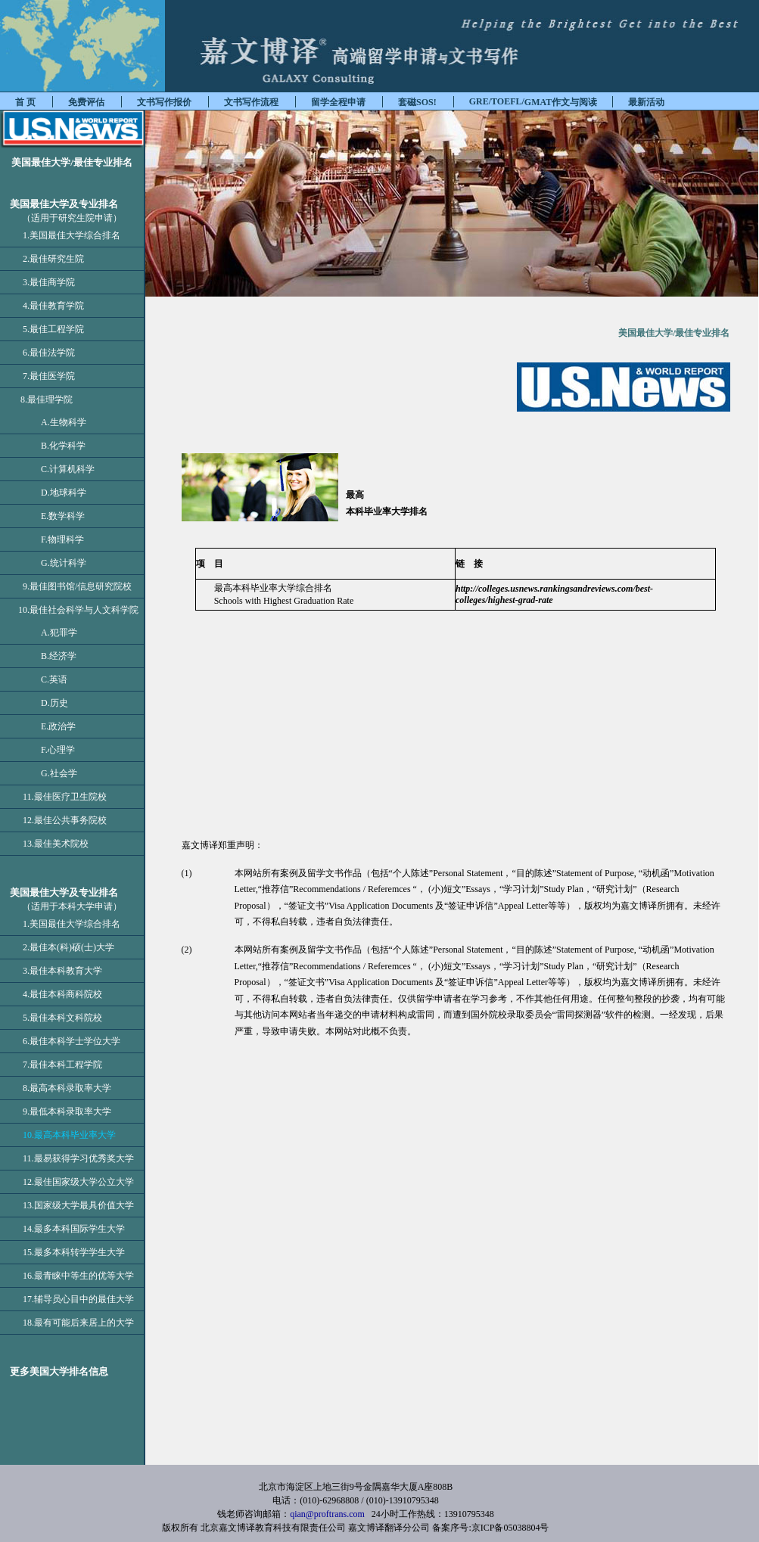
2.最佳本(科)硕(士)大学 (68, 947)
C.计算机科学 (59, 469)
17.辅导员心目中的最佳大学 (78, 1299)
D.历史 (45, 703)
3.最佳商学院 (49, 282)
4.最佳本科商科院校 (62, 994)
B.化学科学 (54, 445)
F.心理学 (49, 750)
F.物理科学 (53, 539)
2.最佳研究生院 (53, 258)
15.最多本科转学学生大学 (74, 1252)
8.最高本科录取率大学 (67, 1088)
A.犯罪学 (50, 632)
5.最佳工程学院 (53, 329)
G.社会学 (50, 773)
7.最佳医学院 (49, 376)
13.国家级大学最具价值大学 (78, 1205)
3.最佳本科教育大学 (62, 970)
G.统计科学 (54, 563)
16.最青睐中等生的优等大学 (78, 1275)
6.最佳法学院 (49, 352)
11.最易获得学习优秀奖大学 (78, 1158)
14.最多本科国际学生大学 (74, 1228)
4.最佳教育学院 (53, 305)
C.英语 (45, 679)
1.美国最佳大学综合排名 (71, 235)
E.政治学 (49, 726)
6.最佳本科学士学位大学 (71, 1041)
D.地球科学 (54, 492)
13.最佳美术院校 (56, 843)
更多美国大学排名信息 (54, 1371)
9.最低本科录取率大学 (67, 1111)
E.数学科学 (54, 516)
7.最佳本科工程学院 (62, 1064)
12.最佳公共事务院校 (65, 820)
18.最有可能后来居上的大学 (78, 1322)
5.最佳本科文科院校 (62, 1017)
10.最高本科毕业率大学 (69, 1135)
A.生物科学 (54, 422)
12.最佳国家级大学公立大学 (78, 1182)
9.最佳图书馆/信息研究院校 (77, 586)
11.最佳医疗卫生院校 (65, 796)
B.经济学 (49, 656)
